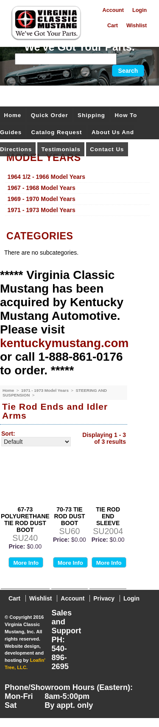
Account (113, 10)
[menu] (77, 194)
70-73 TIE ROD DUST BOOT (69, 516)
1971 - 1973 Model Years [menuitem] (41, 210)
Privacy (103, 598)
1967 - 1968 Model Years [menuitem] (41, 187)
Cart (112, 26)
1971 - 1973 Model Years (45, 390)
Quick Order (49, 115)
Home (12, 115)
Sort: (8, 433)
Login (139, 10)
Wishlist (136, 26)
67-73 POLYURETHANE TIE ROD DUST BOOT (25, 519)
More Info (26, 563)
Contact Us (107, 149)
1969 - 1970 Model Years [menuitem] (41, 198)
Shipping (91, 115)
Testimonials (61, 149)
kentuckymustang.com (64, 343)
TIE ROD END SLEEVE (108, 516)
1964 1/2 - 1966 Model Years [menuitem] (46, 176)
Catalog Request (56, 132)
